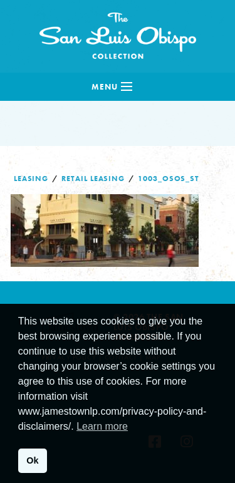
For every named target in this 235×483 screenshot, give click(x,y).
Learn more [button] (102, 426)
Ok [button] (32, 460)
